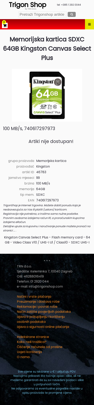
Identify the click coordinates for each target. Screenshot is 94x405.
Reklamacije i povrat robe (37, 306)
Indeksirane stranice (33, 337)
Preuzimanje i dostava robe (38, 301)
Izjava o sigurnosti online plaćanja (43, 326)
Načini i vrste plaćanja (34, 296)
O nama (23, 357)
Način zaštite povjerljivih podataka (44, 311)
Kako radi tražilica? (31, 342)
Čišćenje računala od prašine (39, 347)
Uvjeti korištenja (29, 352)
